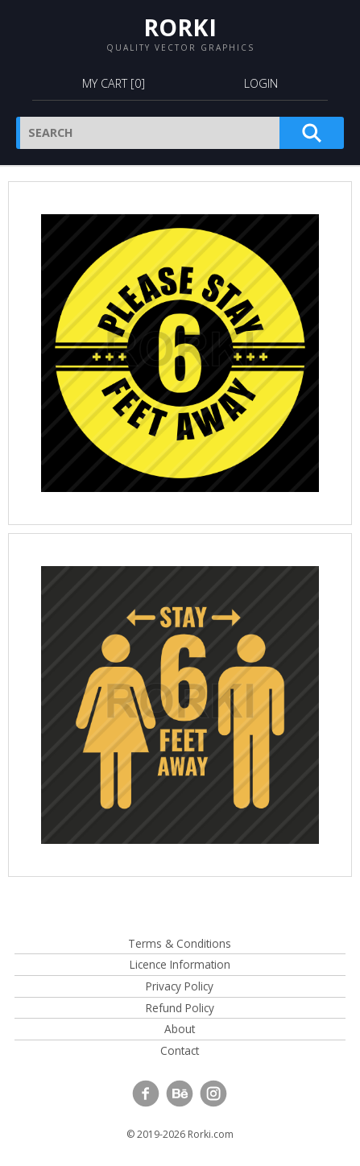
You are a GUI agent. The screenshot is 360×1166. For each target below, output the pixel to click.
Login (261, 83)
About (179, 1028)
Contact (179, 1050)
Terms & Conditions (179, 943)
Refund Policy (180, 1007)
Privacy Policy (179, 986)
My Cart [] (113, 83)
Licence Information (180, 964)
